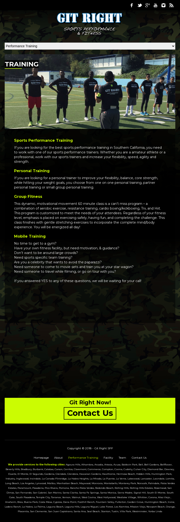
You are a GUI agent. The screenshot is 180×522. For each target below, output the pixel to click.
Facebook (131, 5)
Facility (108, 457)
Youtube (155, 5)
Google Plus (147, 5)
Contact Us (138, 457)
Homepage (41, 457)
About (58, 457)
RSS (171, 5)
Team (122, 457)
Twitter (139, 5)
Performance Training (83, 457)
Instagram (163, 5)
